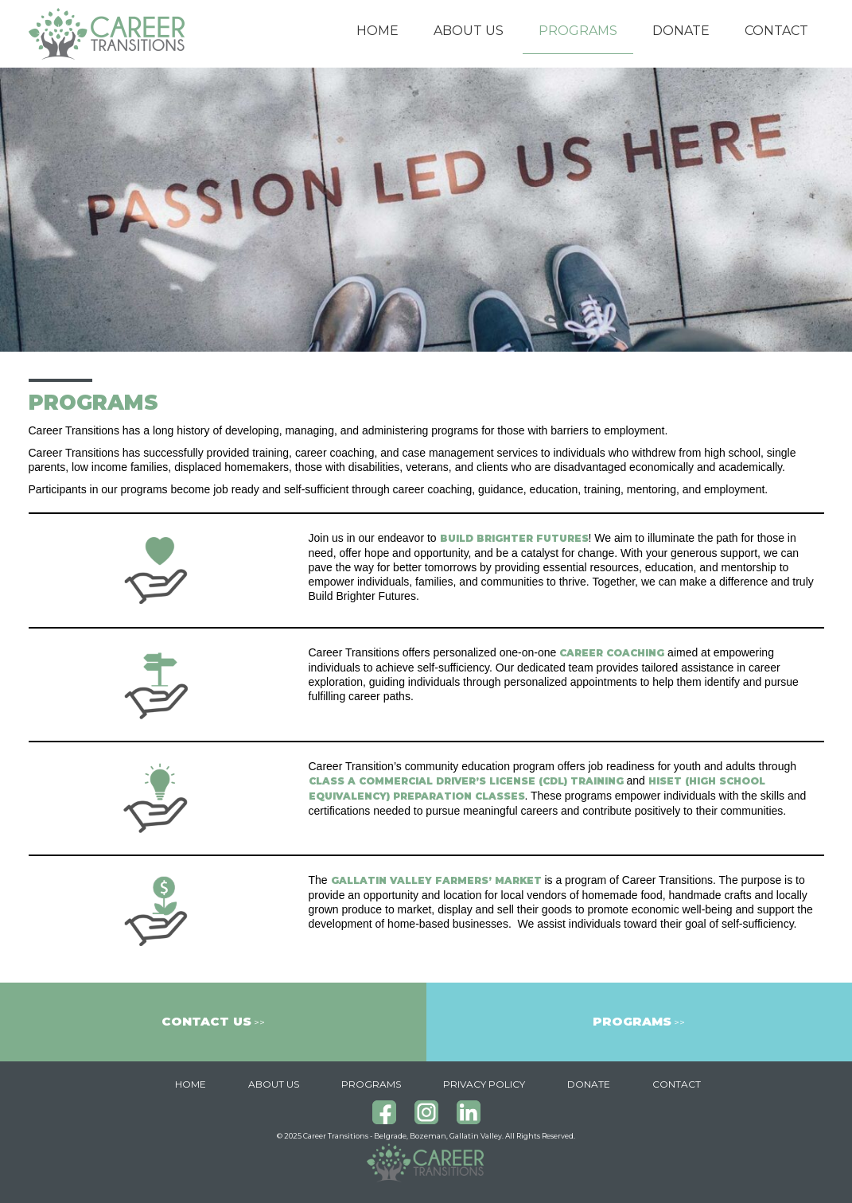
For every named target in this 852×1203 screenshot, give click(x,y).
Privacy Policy (484, 1084)
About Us (469, 30)
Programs (578, 30)
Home (377, 30)
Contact (776, 30)
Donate (681, 30)
